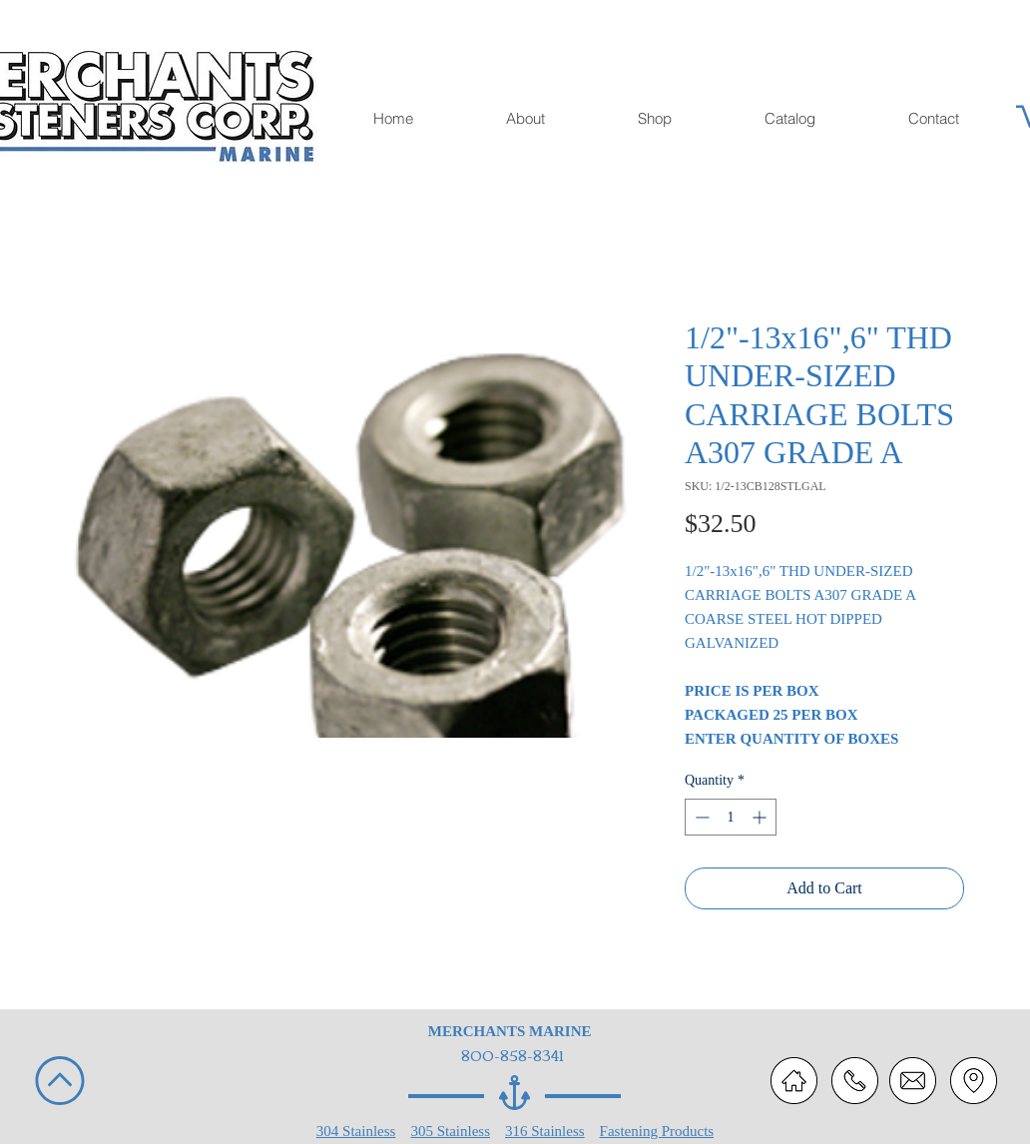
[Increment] (761, 817)
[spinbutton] (731, 817)
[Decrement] (700, 817)
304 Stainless (356, 1131)
